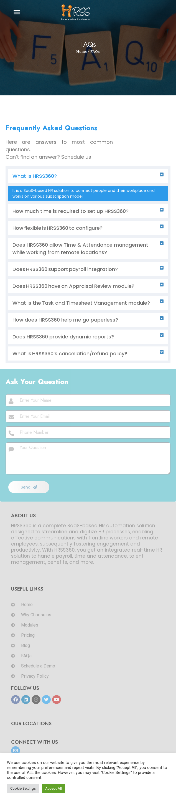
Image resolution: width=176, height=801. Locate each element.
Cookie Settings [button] (23, 788)
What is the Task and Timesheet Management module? (81, 302)
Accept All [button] (53, 788)
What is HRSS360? (34, 176)
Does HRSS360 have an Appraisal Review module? (73, 286)
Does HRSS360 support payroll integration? (65, 269)
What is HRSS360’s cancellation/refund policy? (70, 353)
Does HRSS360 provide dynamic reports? (63, 336)
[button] (17, 12)
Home (81, 51)
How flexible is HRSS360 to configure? (57, 228)
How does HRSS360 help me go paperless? (65, 319)
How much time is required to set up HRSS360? (70, 211)
